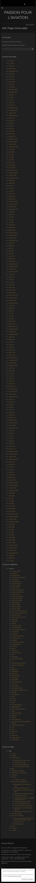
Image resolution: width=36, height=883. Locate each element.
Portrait (14, 700)
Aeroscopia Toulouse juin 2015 (23, 805)
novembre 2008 (13, 516)
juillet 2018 (12, 214)
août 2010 (11, 462)
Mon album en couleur (18, 771)
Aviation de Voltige (17, 598)
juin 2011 (11, 436)
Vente (13, 729)
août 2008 (11, 524)
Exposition (14, 650)
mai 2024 (11, 76)
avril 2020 (11, 160)
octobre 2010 (12, 456)
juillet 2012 (12, 402)
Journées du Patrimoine (18, 665)
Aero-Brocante (16, 575)
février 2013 (12, 383)
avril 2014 (11, 347)
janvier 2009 (12, 511)
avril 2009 (11, 503)
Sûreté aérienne (16, 719)
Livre (13, 667)
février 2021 (12, 134)
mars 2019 (12, 193)
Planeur (14, 698)
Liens (13, 826)
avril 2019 (11, 191)
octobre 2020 (12, 144)
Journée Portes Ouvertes (18, 663)
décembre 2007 (13, 545)
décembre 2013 (13, 358)
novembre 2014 (13, 329)
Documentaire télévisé (18, 642)
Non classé (15, 684)
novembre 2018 (13, 204)
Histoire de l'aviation (17, 659)
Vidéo (13, 733)
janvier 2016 (12, 292)
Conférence (15, 634)
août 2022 (11, 95)
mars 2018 (12, 225)
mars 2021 (12, 131)
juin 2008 (11, 529)
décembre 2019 (13, 170)
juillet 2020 (12, 152)
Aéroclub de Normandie (18, 577)
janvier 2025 (12, 69)
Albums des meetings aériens (20, 782)
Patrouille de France (17, 688)
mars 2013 (12, 381)
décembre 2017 (13, 233)
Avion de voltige (16, 609)
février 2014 (12, 352)
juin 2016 (11, 279)
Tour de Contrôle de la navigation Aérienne (20, 722)
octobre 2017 (12, 238)
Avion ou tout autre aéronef (19, 611)
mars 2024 (12, 79)
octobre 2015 (12, 300)
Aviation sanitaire (16, 607)
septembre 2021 (13, 115)
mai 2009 (11, 501)
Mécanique (15, 673)
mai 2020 (11, 157)
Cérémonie (15, 621)
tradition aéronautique (18, 725)
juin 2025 (11, 63)
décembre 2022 (13, 89)
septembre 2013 (13, 365)
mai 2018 (11, 220)
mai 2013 (11, 376)
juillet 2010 (12, 464)
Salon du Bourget (16, 713)
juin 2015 (11, 311)
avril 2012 (11, 410)
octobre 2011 (12, 425)
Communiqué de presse (18, 629)
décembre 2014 (13, 326)
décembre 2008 (13, 514)
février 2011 (12, 446)
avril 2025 (11, 66)
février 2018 (12, 227)
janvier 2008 (12, 542)
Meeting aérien (16, 675)
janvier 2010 (12, 480)
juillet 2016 (12, 277)
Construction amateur (18, 636)
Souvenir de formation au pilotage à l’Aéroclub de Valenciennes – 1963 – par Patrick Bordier (15, 858)
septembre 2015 (13, 303)
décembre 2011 (13, 420)
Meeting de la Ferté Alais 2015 (23, 811)
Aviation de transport (17, 596)
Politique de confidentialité (19, 773)
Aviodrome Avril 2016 (20, 796)
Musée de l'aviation (17, 682)
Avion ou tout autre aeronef (19, 613)
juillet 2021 (12, 121)
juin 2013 (11, 373)
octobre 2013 (12, 363)
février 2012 (12, 415)
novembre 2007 (13, 548)
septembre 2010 (13, 459)
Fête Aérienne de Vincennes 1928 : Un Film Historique (16, 854)
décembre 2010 (13, 451)
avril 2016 (11, 285)
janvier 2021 (12, 136)
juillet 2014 (12, 339)
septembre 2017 (13, 240)
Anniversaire (15, 579)
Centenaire (15, 619)
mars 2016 (12, 287)
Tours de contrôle (17, 813)
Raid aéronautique (17, 705)
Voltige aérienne (16, 737)
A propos (14, 828)
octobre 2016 (12, 269)
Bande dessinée (16, 615)
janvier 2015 (12, 324)
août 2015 (11, 305)
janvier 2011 (12, 449)
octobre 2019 (12, 175)
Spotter (14, 717)
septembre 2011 (13, 428)
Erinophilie (14, 646)
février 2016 (12, 290)
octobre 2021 (12, 113)
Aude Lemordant (16, 583)
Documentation (16, 644)
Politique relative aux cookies (14, 876)
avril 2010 (11, 472)
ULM (13, 727)
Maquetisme (15, 671)
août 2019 (11, 180)
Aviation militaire (16, 604)
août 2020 (11, 149)
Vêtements (15, 731)
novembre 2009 (13, 485)
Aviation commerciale (18, 590)
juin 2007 (11, 561)
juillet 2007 (12, 558)
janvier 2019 (12, 199)
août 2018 (11, 212)
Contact (14, 830)
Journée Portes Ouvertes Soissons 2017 (24, 790)
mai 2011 (11, 438)
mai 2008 (11, 532)
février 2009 (12, 508)
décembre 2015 (13, 295)
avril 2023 (11, 84)
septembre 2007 (13, 553)
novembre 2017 (13, 235)
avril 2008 (11, 535)
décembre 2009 (13, 483)
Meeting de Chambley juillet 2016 (24, 794)
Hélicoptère (15, 657)
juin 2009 (11, 498)
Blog (13, 768)
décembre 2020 (13, 139)
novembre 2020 (13, 141)
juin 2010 (11, 467)
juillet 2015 (12, 308)
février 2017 (12, 259)
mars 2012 (12, 412)
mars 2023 (12, 87)
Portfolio (14, 777)
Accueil (27, 24)
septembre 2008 (13, 521)
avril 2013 (11, 378)
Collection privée (16, 625)
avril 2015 (11, 316)
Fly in (13, 654)
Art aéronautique (16, 581)
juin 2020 (11, 154)
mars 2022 (12, 102)
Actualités (14, 573)
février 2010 (12, 477)
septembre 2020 (13, 147)
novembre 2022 (13, 92)
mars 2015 (12, 318)
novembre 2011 (13, 423)
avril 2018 (11, 222)
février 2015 (12, 321)
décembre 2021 (13, 108)
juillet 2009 (12, 496)
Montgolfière (15, 679)
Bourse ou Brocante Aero (19, 617)
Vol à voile (14, 735)
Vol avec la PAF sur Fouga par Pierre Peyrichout (14, 848)
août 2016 (11, 274)
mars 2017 (12, 256)
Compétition (15, 632)
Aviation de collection (17, 592)
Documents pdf (19, 824)
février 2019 (12, 196)
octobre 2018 (12, 207)
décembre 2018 (13, 201)
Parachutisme (15, 686)
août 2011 (11, 430)
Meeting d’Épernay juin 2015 (22, 801)
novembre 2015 (13, 298)
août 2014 (11, 337)
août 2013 (11, 368)
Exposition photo (16, 652)
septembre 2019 (13, 178)
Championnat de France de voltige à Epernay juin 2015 (24, 798)
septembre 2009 (13, 490)
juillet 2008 (12, 527)
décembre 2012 (13, 389)
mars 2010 (12, 475)
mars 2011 (12, 443)
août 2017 (11, 243)
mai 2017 (11, 251)
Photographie (15, 694)
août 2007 (11, 555)
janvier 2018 (12, 230)
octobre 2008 (12, 519)
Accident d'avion (16, 571)
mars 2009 (12, 506)
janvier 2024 (12, 82)
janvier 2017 (12, 261)
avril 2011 (11, 441)
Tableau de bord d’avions (22, 764)
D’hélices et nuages (20, 779)
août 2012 (11, 399)
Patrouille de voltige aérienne (20, 690)
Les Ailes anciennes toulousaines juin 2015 (23, 808)
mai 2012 (11, 407)
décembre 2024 (13, 71)
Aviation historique (17, 600)
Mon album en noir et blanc (22, 760)
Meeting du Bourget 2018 (22, 788)
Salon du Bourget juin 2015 (22, 803)
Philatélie (14, 692)
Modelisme (15, 677)
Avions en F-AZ (19, 822)
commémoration (16, 627)
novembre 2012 (13, 391)
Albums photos (16, 758)
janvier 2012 (12, 417)
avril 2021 (11, 128)
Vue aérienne (15, 740)
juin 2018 (11, 217)
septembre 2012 (13, 397)
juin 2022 (11, 97)
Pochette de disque (20, 762)
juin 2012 (11, 404)
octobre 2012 (12, 394)
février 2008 (12, 540)
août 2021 (11, 118)
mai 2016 (11, 282)
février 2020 (12, 165)
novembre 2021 (13, 110)
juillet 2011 (12, 433)
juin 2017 (11, 248)
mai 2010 (11, 469)
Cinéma (14, 623)
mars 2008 (12, 537)
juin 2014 (11, 342)
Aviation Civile (15, 588)
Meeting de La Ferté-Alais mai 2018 (22, 785)
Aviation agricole (16, 586)
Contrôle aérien (16, 638)
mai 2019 (11, 188)
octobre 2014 (12, 331)
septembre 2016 (13, 272)
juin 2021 (11, 123)
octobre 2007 (12, 550)
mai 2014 (11, 345)
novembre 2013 (13, 360)
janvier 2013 (12, 386)
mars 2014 (12, 350)
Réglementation (16, 707)
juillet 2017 (12, 246)
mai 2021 (11, 126)
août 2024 (11, 74)
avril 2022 (11, 100)
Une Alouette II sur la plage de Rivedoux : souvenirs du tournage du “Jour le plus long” (16, 851)
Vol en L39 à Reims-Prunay (22, 766)
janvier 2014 (12, 355)
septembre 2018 (13, 209)
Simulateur (15, 715)
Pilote (13, 696)
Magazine (14, 669)
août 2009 (11, 493)
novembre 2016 (13, 266)
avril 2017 (11, 253)
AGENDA (14, 755)
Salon (13, 711)
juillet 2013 (12, 371)
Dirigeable (14, 640)
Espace (14, 648)
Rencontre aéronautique (18, 709)
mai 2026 (11, 61)
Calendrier (14, 775)
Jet (12, 661)
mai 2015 (11, 313)
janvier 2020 (12, 167)
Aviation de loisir (16, 594)
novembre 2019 (13, 173)
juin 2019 (11, 186)
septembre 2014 (13, 334)
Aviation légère (16, 602)
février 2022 (12, 105)
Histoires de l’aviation (17, 815)
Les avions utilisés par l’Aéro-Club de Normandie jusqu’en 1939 (23, 819)
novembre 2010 (13, 454)
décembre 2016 (13, 264)
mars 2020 (12, 162)
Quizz (13, 702)
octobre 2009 (12, 488)
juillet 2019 (12, 183)
